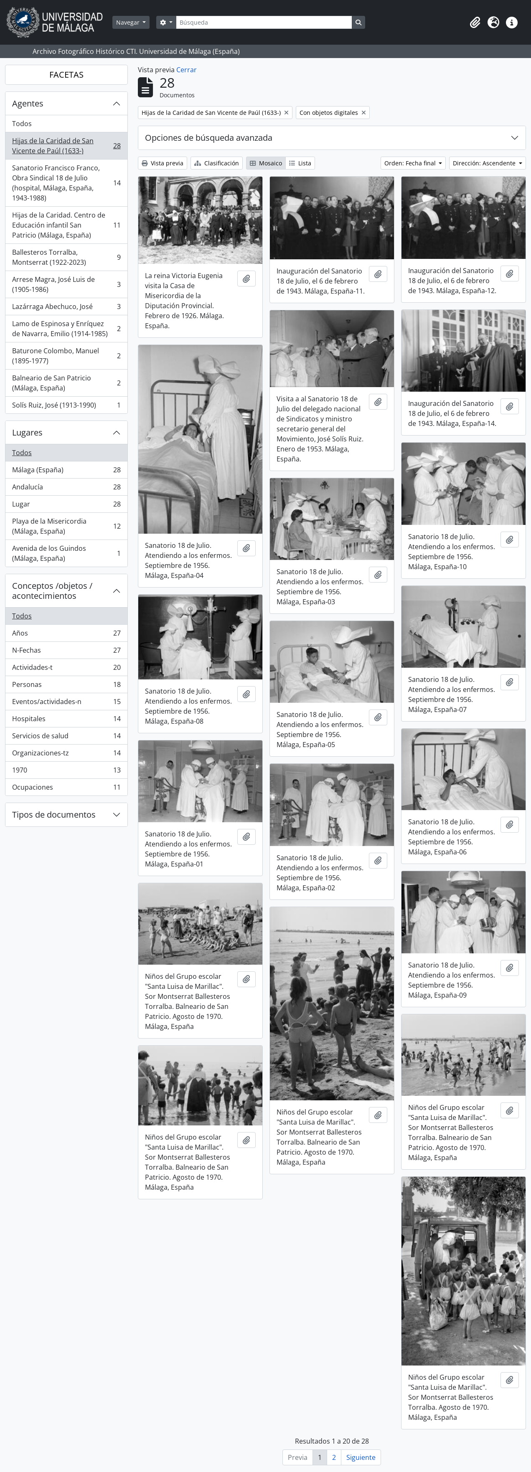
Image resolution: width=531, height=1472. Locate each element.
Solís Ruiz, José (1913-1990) (66, 406)
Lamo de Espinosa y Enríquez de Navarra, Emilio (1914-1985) (66, 328)
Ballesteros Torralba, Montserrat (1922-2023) (66, 257)
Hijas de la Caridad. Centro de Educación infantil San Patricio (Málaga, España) (66, 225)
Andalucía (66, 489)
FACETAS (66, 74)
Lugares (27, 432)
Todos (22, 123)
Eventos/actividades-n (66, 703)
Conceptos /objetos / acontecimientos (52, 590)
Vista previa (162, 163)
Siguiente (361, 1457)
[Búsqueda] (264, 22)
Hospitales (66, 720)
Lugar (66, 506)
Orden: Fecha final (410, 163)
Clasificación (216, 163)
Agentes (27, 103)
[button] (475, 22)
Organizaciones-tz (66, 755)
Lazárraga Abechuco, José (66, 308)
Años (66, 635)
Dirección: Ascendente (485, 163)
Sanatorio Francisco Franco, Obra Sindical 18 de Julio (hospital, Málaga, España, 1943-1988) (66, 183)
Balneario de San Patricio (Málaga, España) (66, 383)
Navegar (128, 22)
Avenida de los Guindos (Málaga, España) (66, 553)
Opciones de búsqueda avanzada (208, 137)
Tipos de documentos (54, 814)
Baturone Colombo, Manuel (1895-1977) (66, 355)
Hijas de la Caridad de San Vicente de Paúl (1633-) (66, 145)
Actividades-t (66, 669)
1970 (66, 772)
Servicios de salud (66, 738)
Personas (66, 686)
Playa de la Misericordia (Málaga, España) (66, 526)
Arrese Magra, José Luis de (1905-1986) (66, 284)
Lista (300, 163)
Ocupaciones (66, 789)
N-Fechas (66, 652)
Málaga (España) (66, 472)
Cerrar (186, 69)
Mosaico (266, 163)
